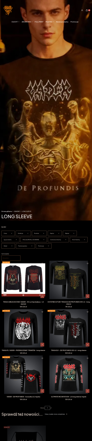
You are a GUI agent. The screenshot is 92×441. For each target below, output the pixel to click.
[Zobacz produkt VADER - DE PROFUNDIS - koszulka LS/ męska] (42, 391)
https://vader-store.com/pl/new (56, 414)
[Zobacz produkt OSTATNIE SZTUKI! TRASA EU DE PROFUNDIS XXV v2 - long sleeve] (87, 296)
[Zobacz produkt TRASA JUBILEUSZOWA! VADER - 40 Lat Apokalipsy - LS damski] (42, 296)
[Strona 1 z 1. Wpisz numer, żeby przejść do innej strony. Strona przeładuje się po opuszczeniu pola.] (47, 408)
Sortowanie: (5, 254)
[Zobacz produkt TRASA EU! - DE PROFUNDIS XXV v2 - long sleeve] (87, 344)
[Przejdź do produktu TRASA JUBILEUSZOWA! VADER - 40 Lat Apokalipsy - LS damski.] (23, 280)
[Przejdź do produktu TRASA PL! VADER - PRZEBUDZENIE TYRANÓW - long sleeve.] (23, 328)
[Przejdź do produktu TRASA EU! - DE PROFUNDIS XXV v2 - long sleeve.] (68, 328)
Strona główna (6, 211)
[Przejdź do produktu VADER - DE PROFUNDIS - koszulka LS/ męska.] (23, 375)
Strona (42, 408)
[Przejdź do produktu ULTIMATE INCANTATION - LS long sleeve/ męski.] (68, 375)
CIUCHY (17, 211)
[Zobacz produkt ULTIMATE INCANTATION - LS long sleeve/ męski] (87, 391)
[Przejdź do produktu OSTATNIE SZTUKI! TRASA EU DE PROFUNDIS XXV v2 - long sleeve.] (68, 280)
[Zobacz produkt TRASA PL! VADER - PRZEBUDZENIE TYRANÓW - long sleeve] (42, 344)
